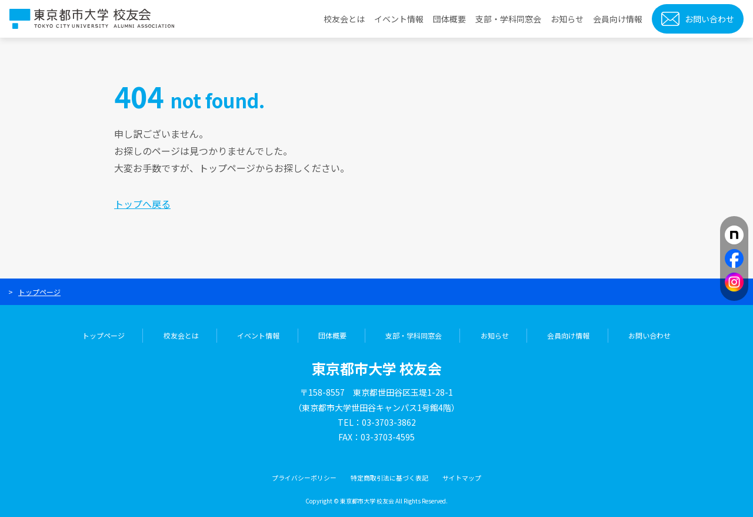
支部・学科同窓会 (508, 19)
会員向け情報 (617, 19)
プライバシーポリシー (304, 477)
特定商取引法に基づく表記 (389, 477)
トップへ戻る (142, 204)
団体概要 (449, 19)
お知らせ (567, 19)
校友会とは (344, 19)
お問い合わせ (709, 19)
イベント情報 (399, 19)
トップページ (39, 292)
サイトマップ (461, 477)
